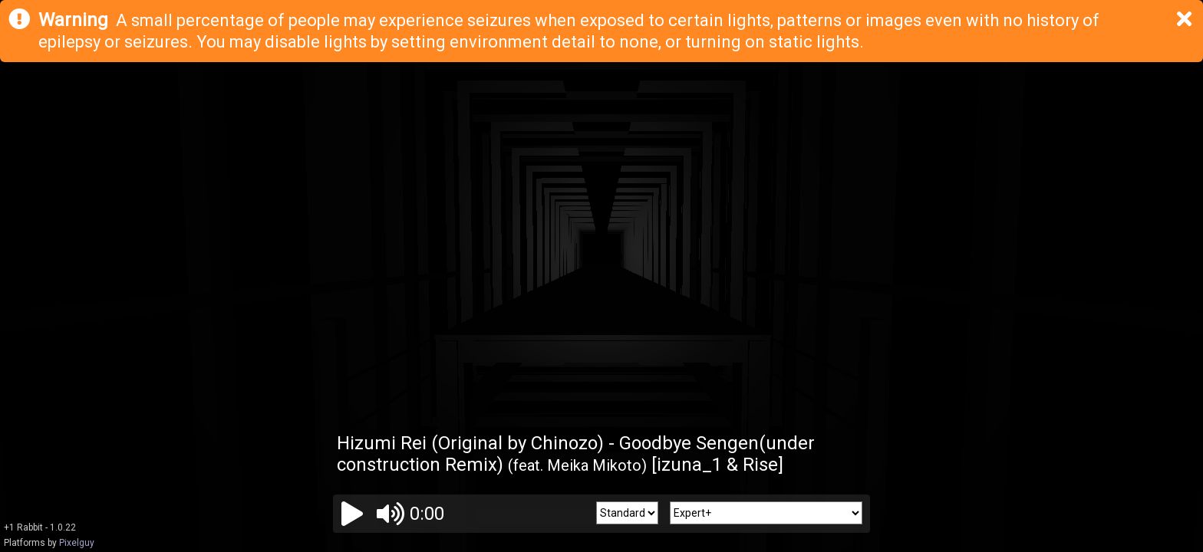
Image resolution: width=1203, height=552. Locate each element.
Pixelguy (76, 542)
